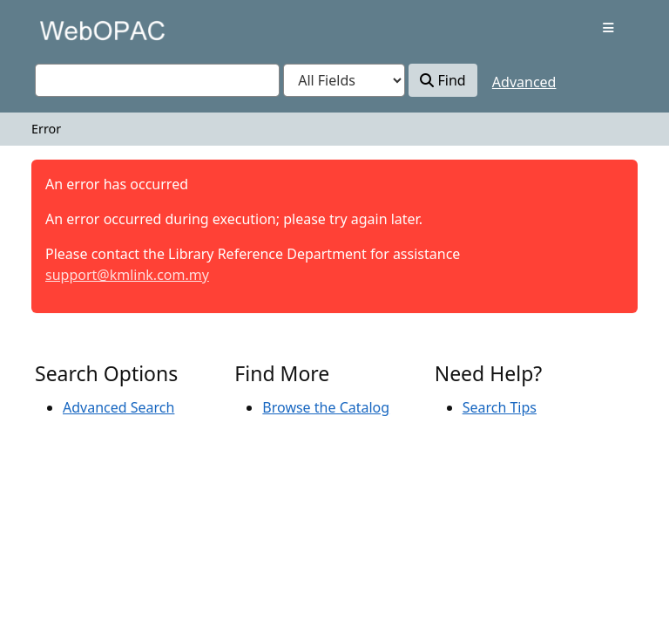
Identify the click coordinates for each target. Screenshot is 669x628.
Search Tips (500, 407)
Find (442, 80)
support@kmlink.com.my (127, 274)
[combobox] (157, 80)
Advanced (524, 82)
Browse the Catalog (325, 407)
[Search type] (344, 80)
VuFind (65, 30)
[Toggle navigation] (608, 28)
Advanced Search (118, 407)
